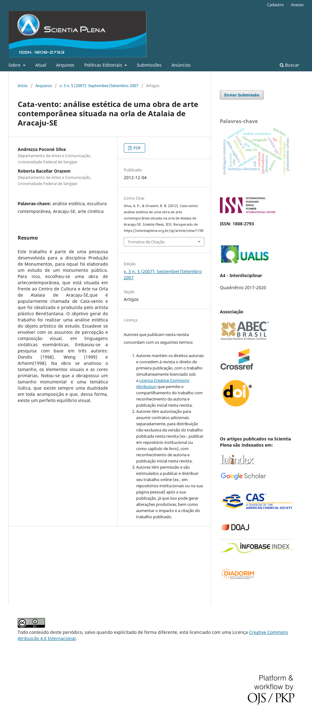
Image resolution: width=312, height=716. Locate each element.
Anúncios (181, 65)
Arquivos (65, 65)
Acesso (297, 4)
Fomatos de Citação (146, 242)
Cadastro (275, 4)
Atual (40, 65)
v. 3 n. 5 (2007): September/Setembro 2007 (99, 85)
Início (23, 85)
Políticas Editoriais (103, 65)
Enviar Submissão (241, 95)
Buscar (289, 65)
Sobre (15, 65)
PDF (136, 148)
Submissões (149, 65)
